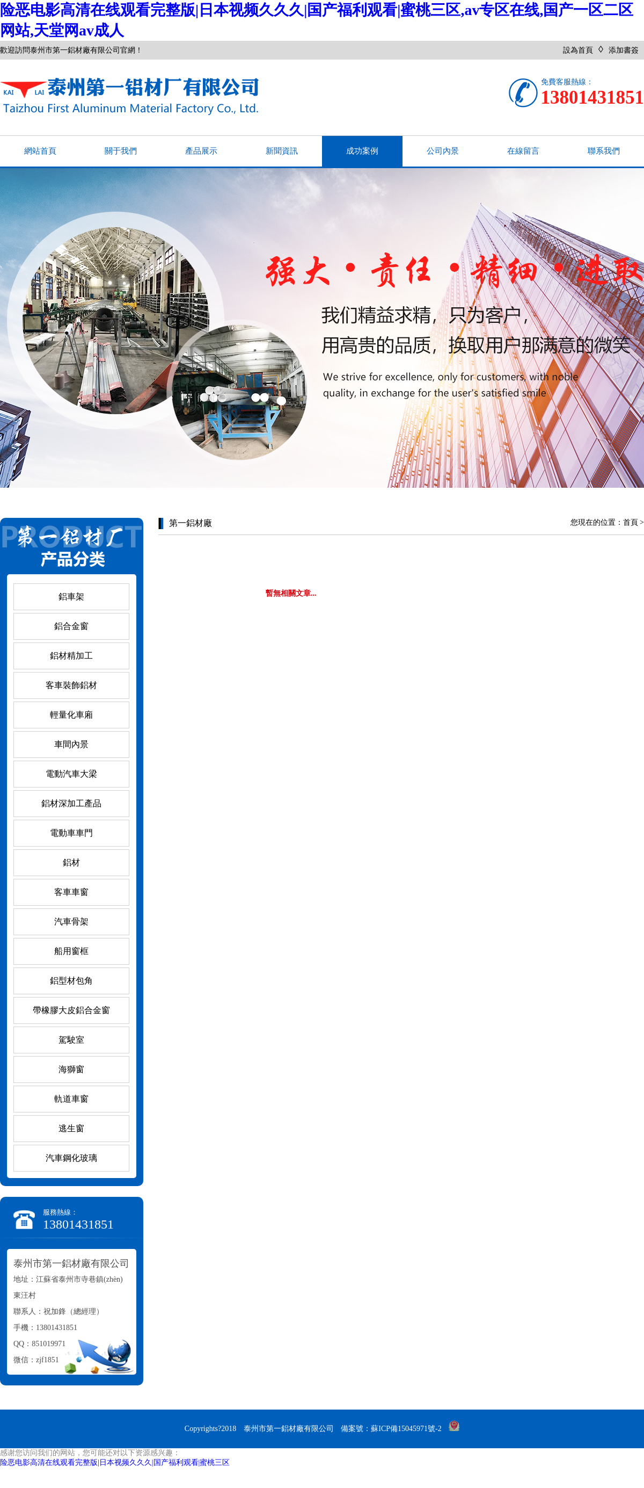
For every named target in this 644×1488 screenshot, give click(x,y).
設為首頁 (578, 50)
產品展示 (201, 151)
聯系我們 (604, 151)
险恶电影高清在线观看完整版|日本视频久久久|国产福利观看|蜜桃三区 (115, 1462)
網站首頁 (40, 151)
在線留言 (523, 151)
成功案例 (362, 151)
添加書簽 (624, 50)
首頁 (630, 522)
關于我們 (121, 151)
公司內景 (443, 151)
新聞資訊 (282, 151)
